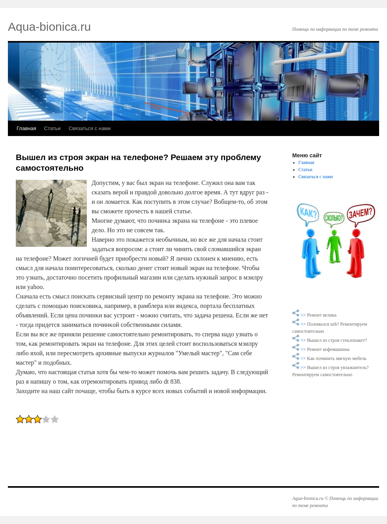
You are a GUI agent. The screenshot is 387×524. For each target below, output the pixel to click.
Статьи (52, 128)
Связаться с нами (90, 128)
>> (304, 315)
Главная (26, 128)
